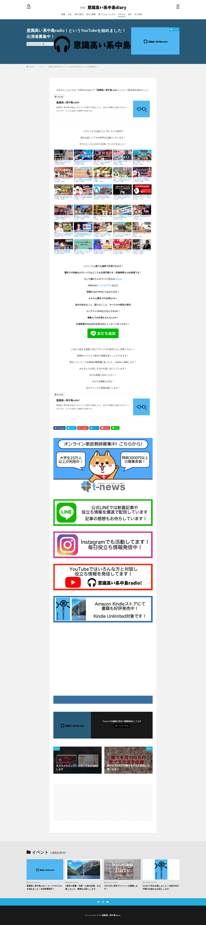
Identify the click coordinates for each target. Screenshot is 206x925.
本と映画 (138, 14)
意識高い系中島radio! (68, 102)
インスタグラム (104, 285)
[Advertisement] (103, 658)
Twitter (118, 279)
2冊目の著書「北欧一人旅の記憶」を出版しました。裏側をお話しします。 (83, 887)
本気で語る (79, 14)
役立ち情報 (91, 14)
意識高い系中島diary (111, 915)
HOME (31, 66)
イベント (121, 14)
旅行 (130, 14)
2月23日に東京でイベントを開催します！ (121, 887)
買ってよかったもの (106, 14)
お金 (69, 14)
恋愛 (63, 14)
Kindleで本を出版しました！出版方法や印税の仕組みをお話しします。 (161, 887)
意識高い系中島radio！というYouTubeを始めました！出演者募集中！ (73, 67)
